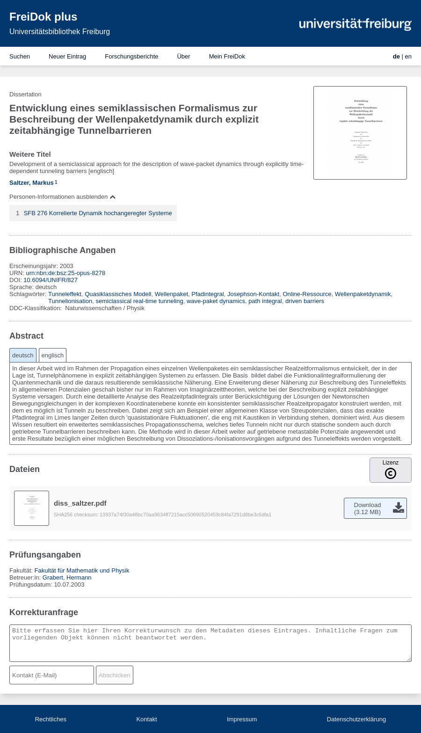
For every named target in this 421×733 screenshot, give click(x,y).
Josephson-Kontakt (253, 294)
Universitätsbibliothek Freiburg (59, 32)
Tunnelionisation (70, 301)
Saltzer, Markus (31, 182)
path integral (265, 301)
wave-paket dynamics (216, 301)
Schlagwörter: (28, 294)
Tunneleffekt (64, 294)
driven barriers (304, 301)
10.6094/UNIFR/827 (50, 279)
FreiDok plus (43, 16)
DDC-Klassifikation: (36, 308)
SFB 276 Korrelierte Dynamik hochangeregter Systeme (98, 213)
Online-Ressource (307, 294)
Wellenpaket (171, 294)
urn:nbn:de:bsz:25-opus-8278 (65, 272)
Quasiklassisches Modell (118, 294)
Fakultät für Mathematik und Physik (81, 570)
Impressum (242, 719)
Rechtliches (50, 719)
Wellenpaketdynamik (363, 294)
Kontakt (146, 719)
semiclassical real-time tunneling (139, 301)
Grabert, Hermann (67, 577)
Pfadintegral (207, 294)
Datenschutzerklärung (356, 719)
